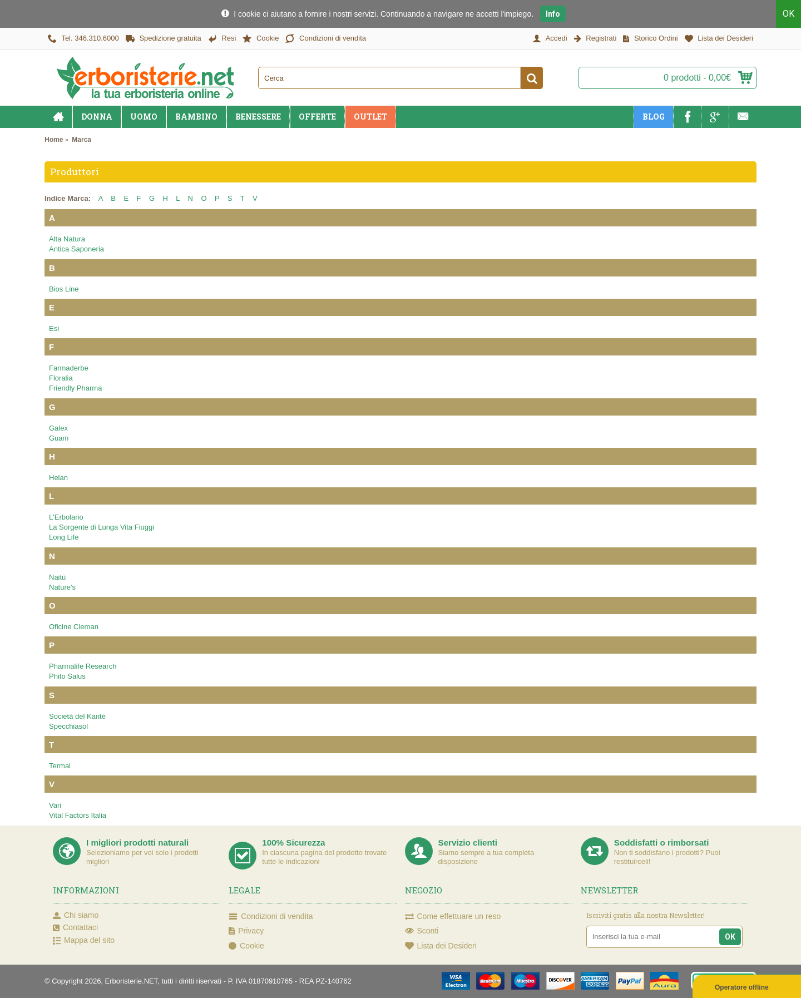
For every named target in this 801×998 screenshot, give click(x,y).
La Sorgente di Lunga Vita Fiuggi (101, 527)
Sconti (422, 931)
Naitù (57, 577)
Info (553, 13)
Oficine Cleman (73, 626)
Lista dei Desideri (441, 946)
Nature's (62, 587)
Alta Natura (67, 239)
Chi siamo (75, 916)
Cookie (246, 946)
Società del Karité (77, 716)
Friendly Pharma (75, 388)
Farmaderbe (68, 368)
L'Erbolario (66, 517)
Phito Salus (67, 676)
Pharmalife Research (82, 666)
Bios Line (63, 289)
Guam (58, 438)
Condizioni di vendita (271, 917)
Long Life (64, 537)
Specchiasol (68, 726)
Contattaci (75, 928)
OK (788, 13)
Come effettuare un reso (453, 917)
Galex (58, 428)
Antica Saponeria (76, 249)
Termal (60, 766)
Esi (54, 328)
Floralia (61, 378)
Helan (58, 477)
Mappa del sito (84, 941)
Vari (55, 805)
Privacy (246, 931)
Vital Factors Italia (77, 815)
